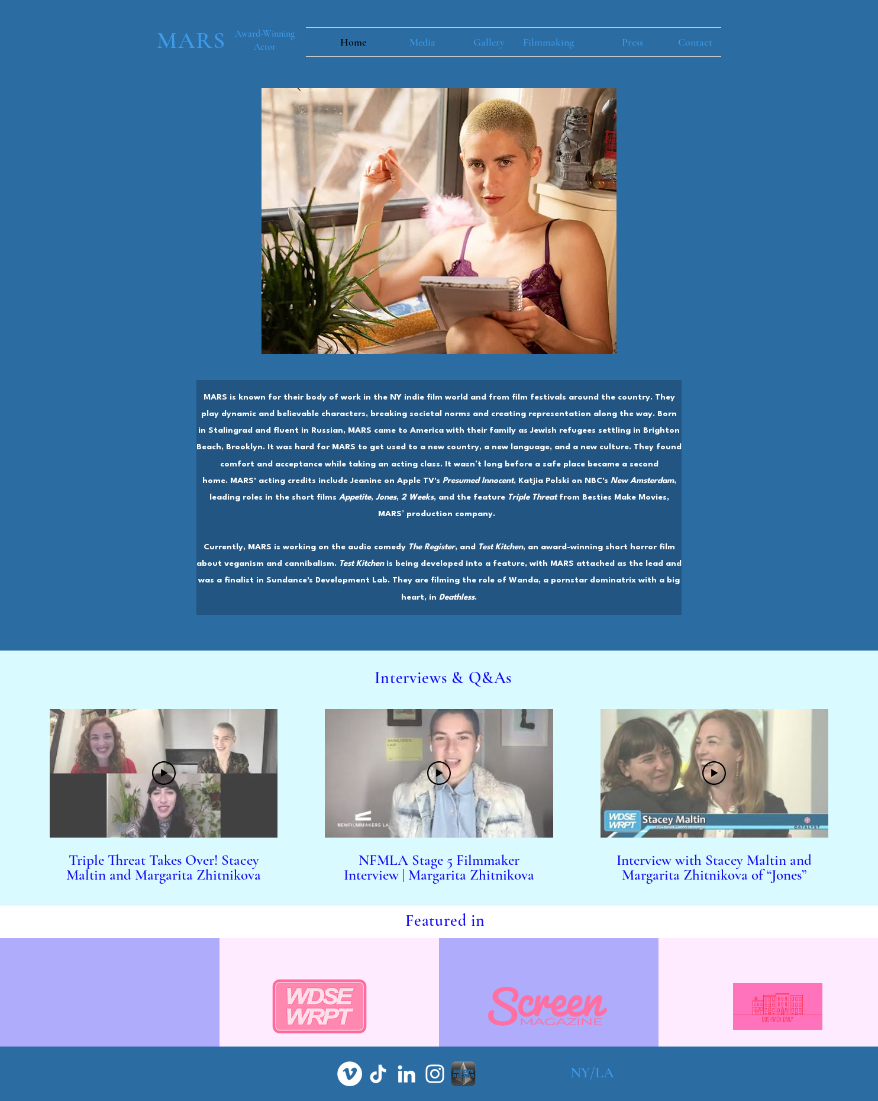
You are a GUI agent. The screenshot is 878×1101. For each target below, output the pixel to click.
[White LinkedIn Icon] (406, 1073)
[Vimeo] (349, 1073)
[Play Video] (164, 773)
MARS (191, 40)
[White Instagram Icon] (434, 1073)
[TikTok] (378, 1073)
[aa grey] (463, 1073)
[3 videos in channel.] (439, 797)
